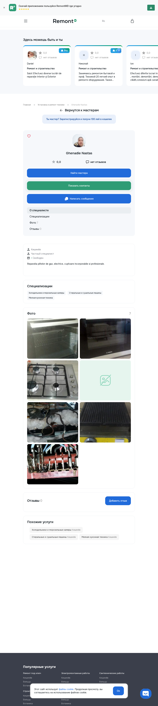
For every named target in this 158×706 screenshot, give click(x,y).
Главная (27, 105)
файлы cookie (66, 689)
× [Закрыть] (4, 7)
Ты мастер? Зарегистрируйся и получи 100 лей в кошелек (79, 119)
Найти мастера (79, 173)
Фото (34, 222)
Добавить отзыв (118, 500)
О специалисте (39, 210)
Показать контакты (79, 185)
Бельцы (27, 681)
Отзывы (35, 229)
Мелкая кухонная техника (99, 537)
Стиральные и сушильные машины (54, 537)
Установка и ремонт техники (51, 105)
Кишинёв (27, 677)
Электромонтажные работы (75, 673)
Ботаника (28, 703)
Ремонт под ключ (32, 673)
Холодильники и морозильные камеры (56, 530)
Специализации (39, 216)
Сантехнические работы (111, 673)
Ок (118, 690)
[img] (119, 50)
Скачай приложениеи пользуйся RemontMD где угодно (50, 6)
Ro (103, 21)
